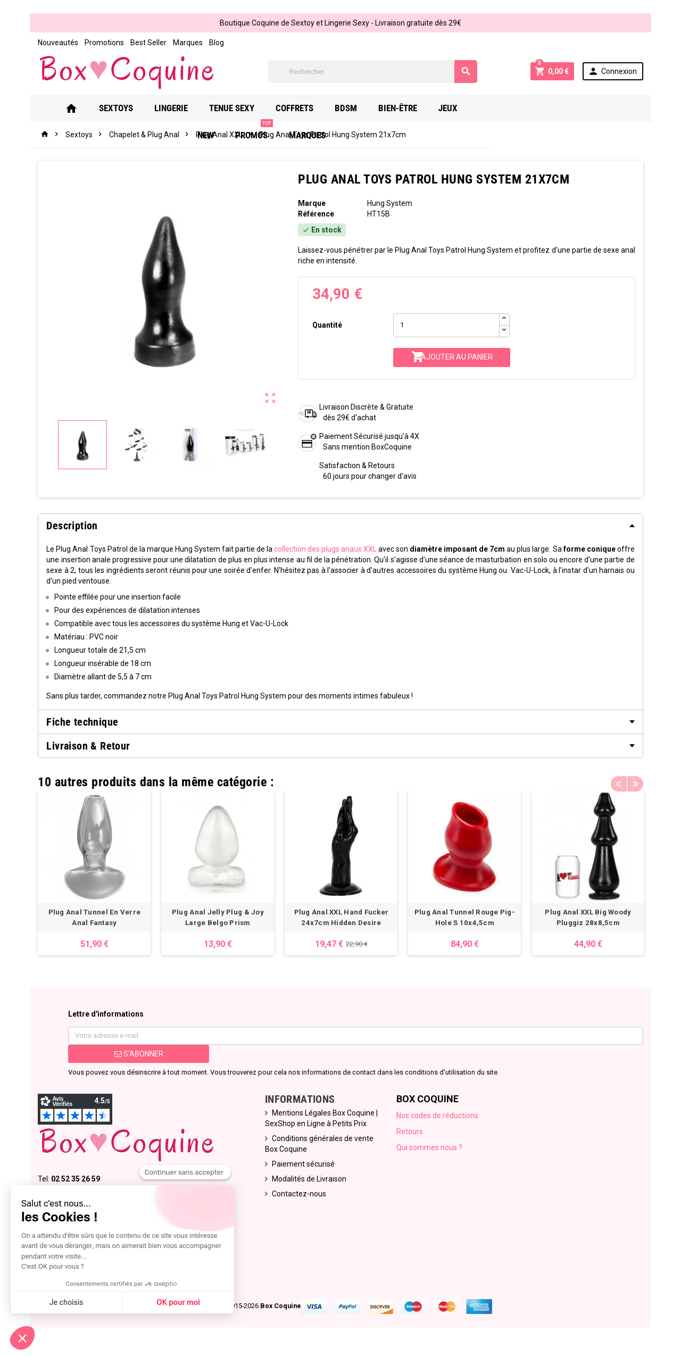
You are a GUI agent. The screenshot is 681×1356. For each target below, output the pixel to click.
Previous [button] (625, 779)
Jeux (452, 108)
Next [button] (641, 779)
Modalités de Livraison (307, 1181)
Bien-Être (402, 108)
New (492, 108)
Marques (182, 42)
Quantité (326, 325)
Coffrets (299, 108)
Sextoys (121, 108)
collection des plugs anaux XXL (325, 549)
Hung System (390, 203)
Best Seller (142, 42)
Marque (311, 203)
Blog (210, 42)
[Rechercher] (372, 71)
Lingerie (176, 108)
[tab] (340, 525)
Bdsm (350, 108)
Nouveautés (52, 42)
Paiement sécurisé (301, 1166)
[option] (89, 874)
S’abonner (134, 1056)
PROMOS (540, 104)
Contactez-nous (297, 1196)
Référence (315, 214)
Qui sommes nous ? (430, 1149)
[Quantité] (447, 325)
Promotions (98, 42)
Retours (410, 1133)
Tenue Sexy (236, 108)
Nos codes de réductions (438, 1117)
